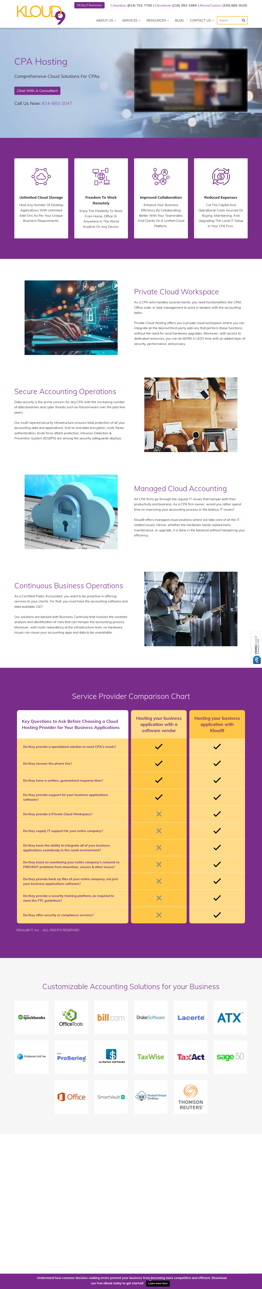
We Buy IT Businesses (92, 5)
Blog (179, 21)
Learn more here (158, 1283)
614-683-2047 (57, 104)
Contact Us (202, 21)
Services (131, 21)
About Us (106, 21)
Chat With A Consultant (37, 91)
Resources (158, 21)
